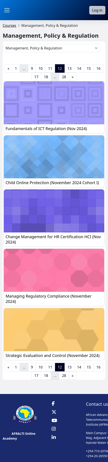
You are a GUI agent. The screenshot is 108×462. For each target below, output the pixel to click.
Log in (97, 10)
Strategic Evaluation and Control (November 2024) (53, 355)
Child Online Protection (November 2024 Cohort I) (52, 182)
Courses (9, 25)
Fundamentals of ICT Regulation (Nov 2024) (46, 128)
